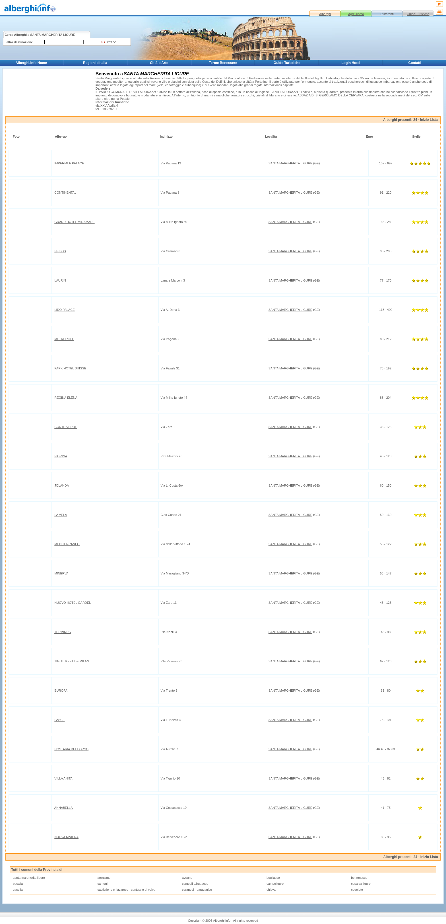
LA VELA (60, 514)
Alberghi (325, 14)
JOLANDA (61, 485)
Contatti (414, 63)
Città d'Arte (159, 63)
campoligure (275, 883)
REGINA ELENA (65, 397)
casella (17, 889)
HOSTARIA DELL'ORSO (71, 749)
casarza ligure (360, 883)
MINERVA (61, 573)
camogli (103, 883)
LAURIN (60, 280)
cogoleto (357, 889)
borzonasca (359, 877)
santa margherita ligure (29, 877)
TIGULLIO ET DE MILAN (71, 661)
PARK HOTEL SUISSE (70, 368)
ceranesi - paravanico (197, 889)
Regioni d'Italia (95, 63)
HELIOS (60, 251)
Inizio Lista (429, 120)
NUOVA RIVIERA (66, 837)
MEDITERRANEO (67, 544)
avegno (187, 877)
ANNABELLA (63, 807)
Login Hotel (350, 63)
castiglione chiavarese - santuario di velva (127, 889)
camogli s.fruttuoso (195, 883)
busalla (18, 883)
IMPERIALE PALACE (69, 163)
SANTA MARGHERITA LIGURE (290, 163)
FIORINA (60, 456)
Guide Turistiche (418, 14)
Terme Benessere (223, 63)
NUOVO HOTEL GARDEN (72, 602)
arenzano (104, 877)
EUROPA (60, 690)
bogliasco (273, 877)
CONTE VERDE (65, 427)
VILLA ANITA (63, 778)
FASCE (59, 720)
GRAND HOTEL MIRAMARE (74, 222)
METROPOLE (64, 339)
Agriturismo (356, 14)
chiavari (272, 889)
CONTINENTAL (65, 192)
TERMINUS (62, 632)
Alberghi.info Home (31, 63)
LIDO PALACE (64, 309)
